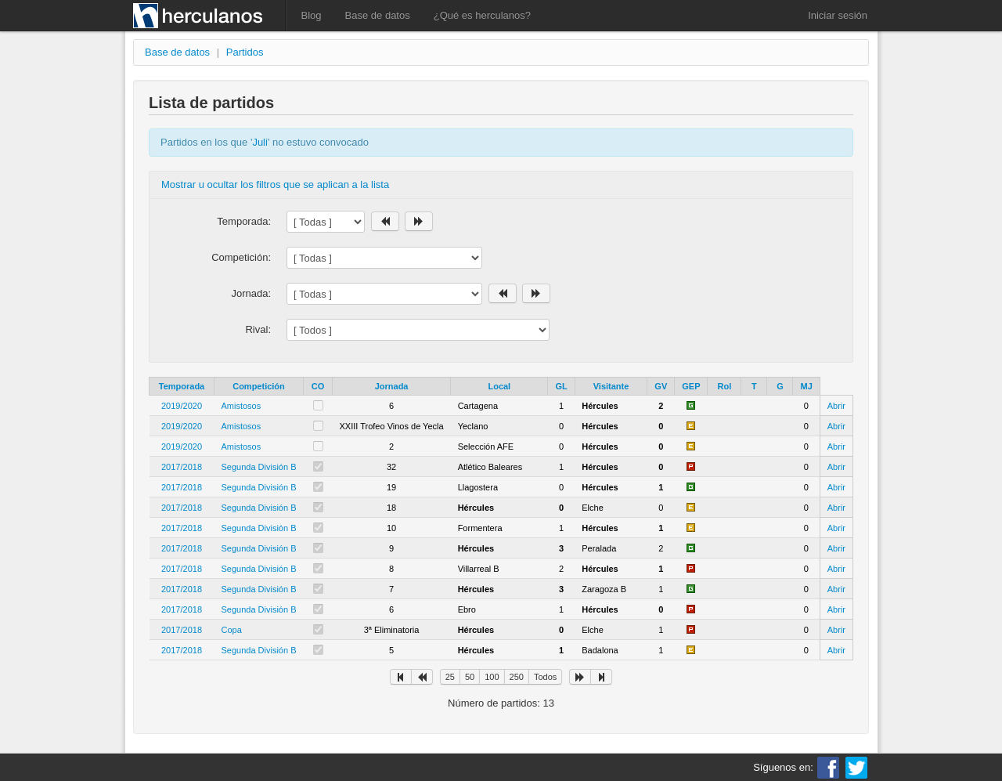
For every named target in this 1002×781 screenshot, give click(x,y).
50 (469, 677)
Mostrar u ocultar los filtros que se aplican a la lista (275, 184)
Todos (545, 677)
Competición (258, 386)
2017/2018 (181, 467)
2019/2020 (181, 405)
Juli (260, 142)
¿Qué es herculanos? (482, 15)
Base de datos (377, 15)
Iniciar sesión (837, 15)
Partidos (245, 52)
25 (450, 677)
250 (517, 677)
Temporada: (244, 221)
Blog (311, 15)
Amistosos (241, 405)
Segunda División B (259, 467)
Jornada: (251, 293)
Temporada (181, 386)
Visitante (611, 386)
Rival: (258, 329)
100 (492, 677)
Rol (725, 386)
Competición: (241, 257)
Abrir (836, 405)
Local (499, 386)
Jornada (392, 386)
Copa (232, 630)
